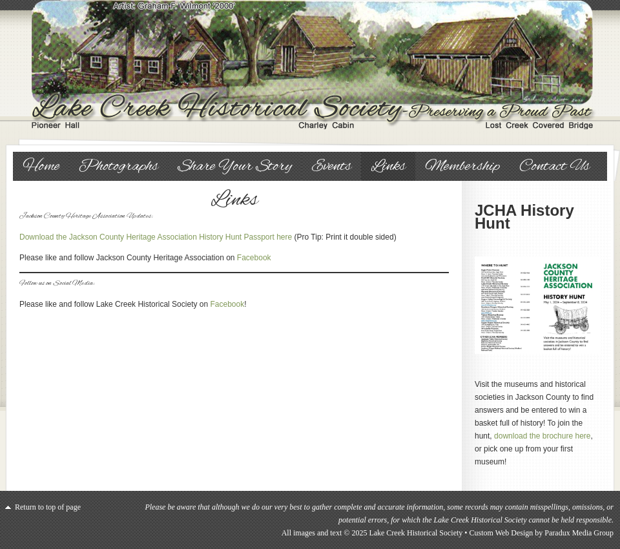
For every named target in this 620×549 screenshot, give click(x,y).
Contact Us (554, 166)
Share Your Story (235, 166)
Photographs (118, 166)
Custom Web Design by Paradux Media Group (542, 532)
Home (41, 166)
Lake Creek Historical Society (310, 64)
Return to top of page (48, 507)
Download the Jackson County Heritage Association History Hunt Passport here (155, 237)
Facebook (254, 257)
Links (388, 166)
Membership (462, 166)
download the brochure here (542, 435)
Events (331, 166)
